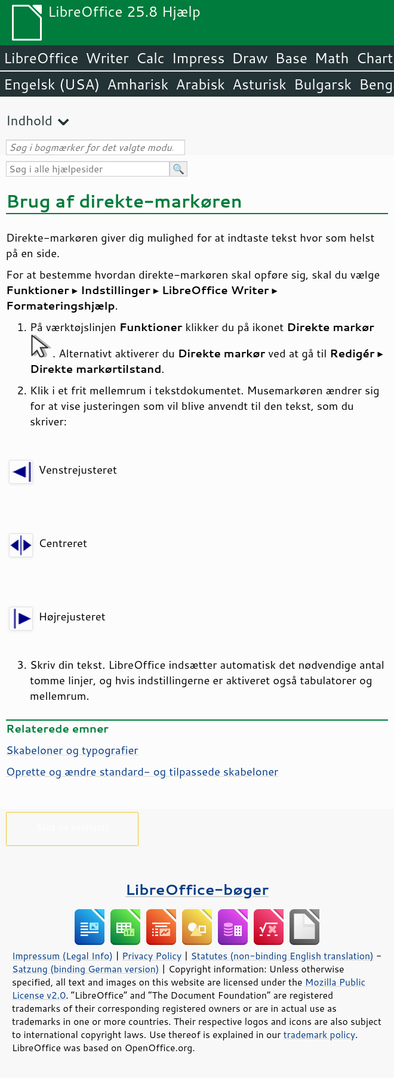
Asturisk (259, 84)
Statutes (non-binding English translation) (281, 955)
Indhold (29, 120)
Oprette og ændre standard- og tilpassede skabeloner (142, 771)
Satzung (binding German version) (85, 968)
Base (291, 58)
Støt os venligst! (72, 826)
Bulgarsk (323, 84)
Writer (106, 58)
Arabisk (200, 84)
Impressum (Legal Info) (62, 955)
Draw (249, 58)
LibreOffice (41, 58)
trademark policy (319, 1034)
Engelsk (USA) (52, 84)
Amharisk (137, 84)
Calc (150, 58)
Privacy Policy (151, 955)
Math (332, 58)
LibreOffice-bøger (197, 889)
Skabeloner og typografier (72, 750)
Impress (198, 58)
